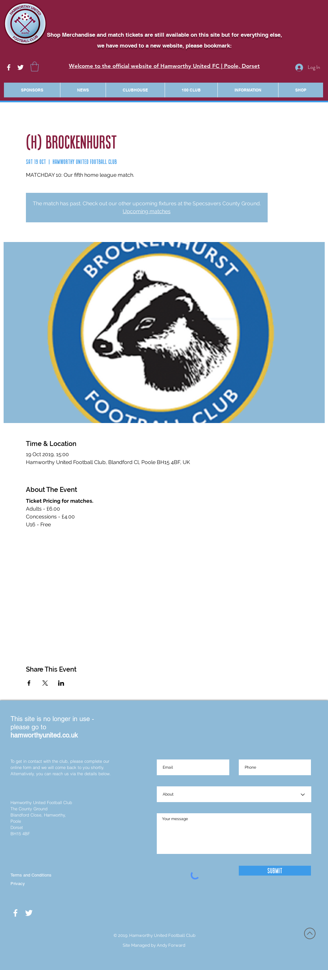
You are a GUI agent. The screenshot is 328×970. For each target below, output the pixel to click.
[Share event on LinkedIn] (61, 683)
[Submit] (275, 871)
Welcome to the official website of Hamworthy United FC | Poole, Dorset (164, 66)
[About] (234, 794)
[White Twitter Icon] (20, 67)
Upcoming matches (147, 211)
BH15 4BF (20, 833)
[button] (35, 66)
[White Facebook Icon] (9, 67)
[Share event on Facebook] (29, 683)
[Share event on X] (45, 683)
